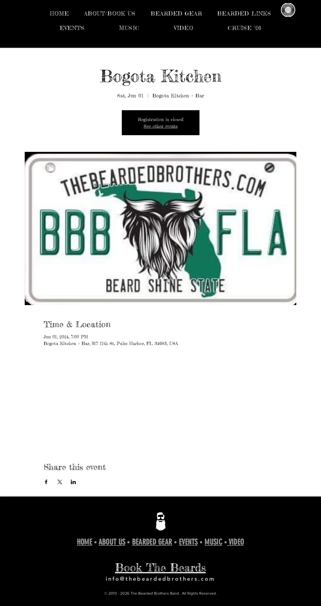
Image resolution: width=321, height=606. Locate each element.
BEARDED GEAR (152, 542)
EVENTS (188, 542)
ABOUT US (112, 542)
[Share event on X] (59, 482)
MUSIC (213, 542)
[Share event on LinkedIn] (73, 482)
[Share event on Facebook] (46, 482)
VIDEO (235, 542)
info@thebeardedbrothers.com (160, 578)
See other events (161, 126)
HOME (84, 542)
